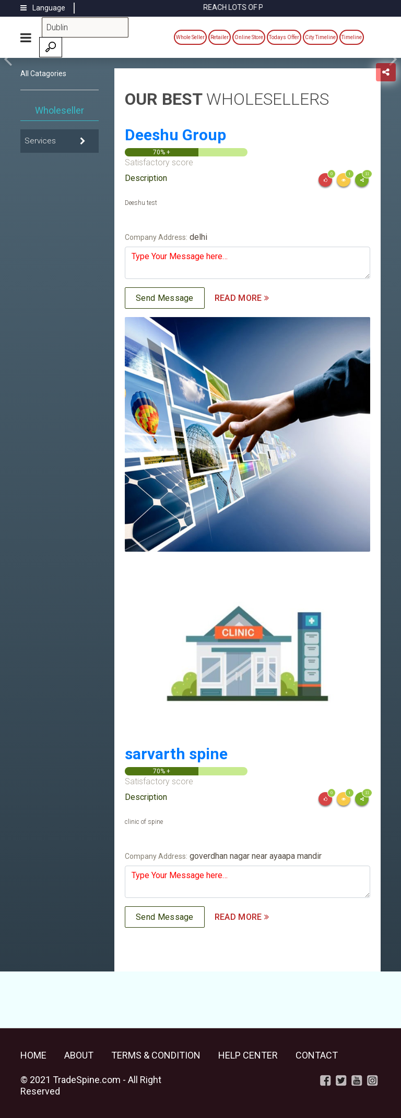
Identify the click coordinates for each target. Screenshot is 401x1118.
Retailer (219, 37)
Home (33, 1055)
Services (40, 140)
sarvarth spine (176, 754)
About (78, 1055)
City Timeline (320, 37)
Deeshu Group (175, 135)
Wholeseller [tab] (59, 110)
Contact (317, 1055)
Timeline (351, 37)
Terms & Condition (155, 1055)
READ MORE (242, 298)
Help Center (248, 1055)
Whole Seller (190, 37)
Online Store (248, 37)
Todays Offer (284, 37)
